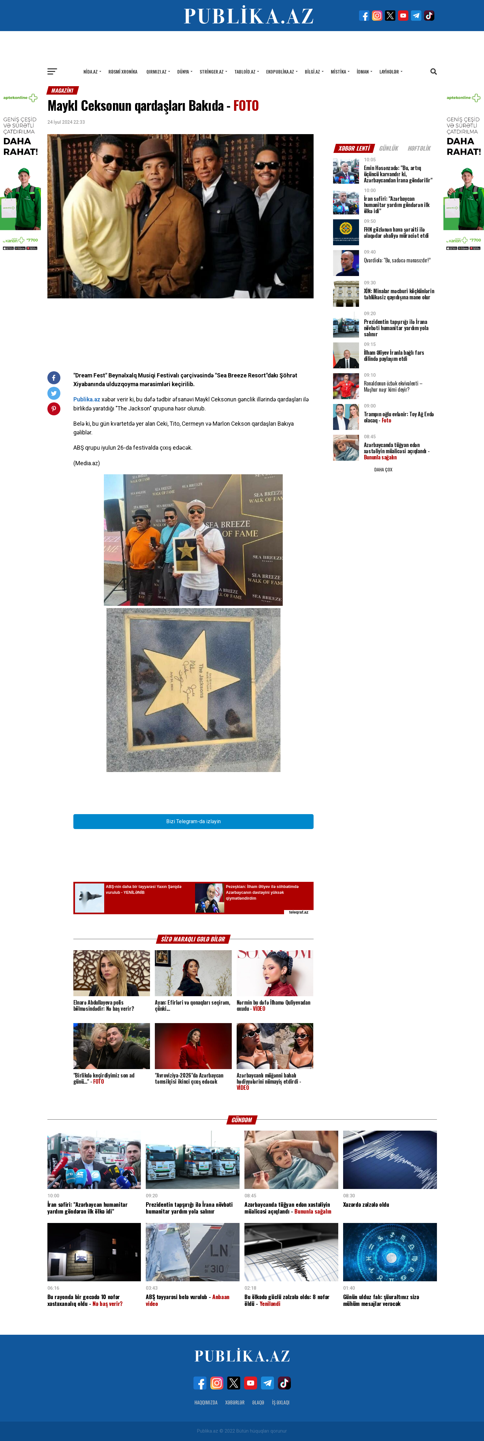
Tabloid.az (244, 71)
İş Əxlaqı (281, 1402)
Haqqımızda (205, 1402)
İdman (363, 71)
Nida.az (90, 71)
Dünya (183, 71)
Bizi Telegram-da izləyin (193, 821)
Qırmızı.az (156, 71)
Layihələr (389, 71)
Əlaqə (258, 1402)
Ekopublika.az (280, 71)
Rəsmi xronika (122, 71)
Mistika (338, 71)
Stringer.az (212, 71)
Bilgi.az (312, 71)
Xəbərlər (234, 1402)
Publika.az (86, 399)
